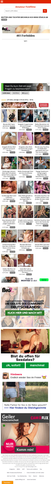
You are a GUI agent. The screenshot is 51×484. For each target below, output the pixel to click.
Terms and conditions (32, 469)
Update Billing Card (20, 479)
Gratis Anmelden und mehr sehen (35, 472)
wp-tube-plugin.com (31, 466)
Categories (12, 469)
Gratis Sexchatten (31, 479)
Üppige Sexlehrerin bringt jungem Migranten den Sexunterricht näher (42, 174)
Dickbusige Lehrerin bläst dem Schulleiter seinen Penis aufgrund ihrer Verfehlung (9, 174)
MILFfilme (16, 93)
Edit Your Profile (11, 476)
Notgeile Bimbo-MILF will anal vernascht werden (9, 148)
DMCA (18, 469)
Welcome (41, 476)
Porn (30, 476)
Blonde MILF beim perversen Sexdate (9, 125)
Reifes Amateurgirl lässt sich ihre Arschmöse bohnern (25, 173)
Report (25, 93)
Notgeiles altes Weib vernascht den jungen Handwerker (25, 148)
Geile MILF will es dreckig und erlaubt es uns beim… (25, 270)
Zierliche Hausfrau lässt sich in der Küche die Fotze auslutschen (42, 222)
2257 (23, 469)
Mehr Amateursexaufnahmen (14, 472)
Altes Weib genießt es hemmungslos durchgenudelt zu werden (25, 198)
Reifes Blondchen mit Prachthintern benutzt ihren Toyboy (42, 126)
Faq (41, 469)
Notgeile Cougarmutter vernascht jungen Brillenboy (25, 126)
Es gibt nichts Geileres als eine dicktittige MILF (25, 221)
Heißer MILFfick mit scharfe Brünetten (9, 270)
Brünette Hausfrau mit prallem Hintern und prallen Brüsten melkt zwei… (42, 198)
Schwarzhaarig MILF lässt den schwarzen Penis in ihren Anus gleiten (9, 247)
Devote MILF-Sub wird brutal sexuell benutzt (42, 245)
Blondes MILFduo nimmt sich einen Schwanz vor (25, 246)
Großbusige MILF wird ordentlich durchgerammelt (9, 197)
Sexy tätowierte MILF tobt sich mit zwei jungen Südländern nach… (9, 222)
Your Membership (22, 476)
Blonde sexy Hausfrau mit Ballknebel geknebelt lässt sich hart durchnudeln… (42, 149)
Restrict (35, 476)
